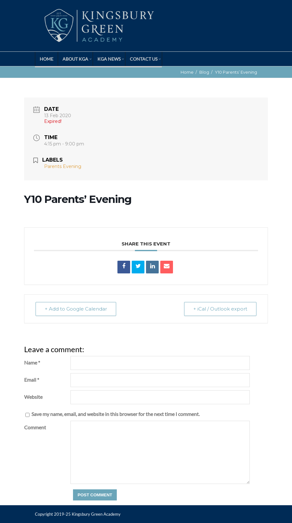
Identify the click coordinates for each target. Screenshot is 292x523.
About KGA (75, 59)
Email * (31, 380)
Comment (35, 427)
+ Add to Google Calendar (76, 309)
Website (33, 397)
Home (46, 59)
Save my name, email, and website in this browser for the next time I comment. (115, 414)
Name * (32, 362)
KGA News (109, 59)
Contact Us (143, 59)
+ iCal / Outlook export (220, 309)
